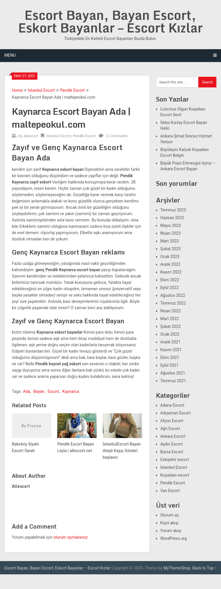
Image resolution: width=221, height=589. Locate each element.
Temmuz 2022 (173, 303)
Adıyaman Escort (175, 413)
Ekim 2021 (169, 357)
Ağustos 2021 (172, 373)
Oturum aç (169, 515)
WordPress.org (173, 538)
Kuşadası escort (174, 475)
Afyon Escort (171, 420)
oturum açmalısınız (70, 537)
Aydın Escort (171, 444)
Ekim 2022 (169, 280)
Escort (53, 391)
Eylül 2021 (169, 365)
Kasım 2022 (171, 272)
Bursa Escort (171, 452)
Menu (10, 55)
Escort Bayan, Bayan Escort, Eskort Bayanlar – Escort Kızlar (110, 21)
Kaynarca (70, 391)
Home (17, 90)
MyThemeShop (176, 568)
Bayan (38, 391)
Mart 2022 (169, 318)
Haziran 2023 (172, 217)
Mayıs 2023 (170, 225)
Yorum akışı (170, 530)
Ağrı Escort (170, 428)
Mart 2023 (169, 241)
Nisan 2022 (170, 311)
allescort (31, 136)
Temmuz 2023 (173, 210)
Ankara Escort (172, 436)
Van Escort (170, 490)
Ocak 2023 (170, 256)
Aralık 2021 (170, 342)
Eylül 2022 (169, 287)
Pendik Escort (72, 90)
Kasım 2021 (171, 349)
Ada (26, 391)
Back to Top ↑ (205, 568)
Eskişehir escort (174, 459)
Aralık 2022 (170, 264)
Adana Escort (172, 405)
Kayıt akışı (169, 523)
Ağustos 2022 (172, 295)
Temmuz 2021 (173, 380)
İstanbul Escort (41, 90)
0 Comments (116, 136)
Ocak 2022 (170, 334)
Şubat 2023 (170, 248)
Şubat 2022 (170, 326)
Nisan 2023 (170, 233)
